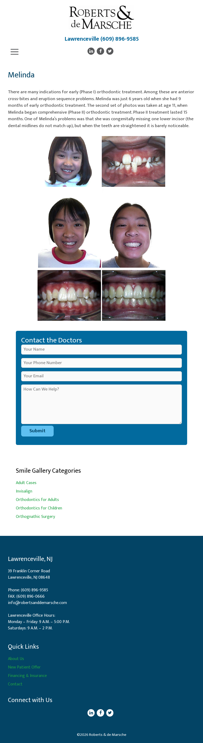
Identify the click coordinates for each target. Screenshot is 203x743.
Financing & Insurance (27, 675)
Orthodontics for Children (39, 508)
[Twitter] (109, 51)
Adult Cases (26, 482)
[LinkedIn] (91, 51)
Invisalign (24, 491)
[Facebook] (100, 51)
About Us (16, 658)
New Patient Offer (24, 667)
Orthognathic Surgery (35, 516)
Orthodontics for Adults (37, 499)
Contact (15, 684)
